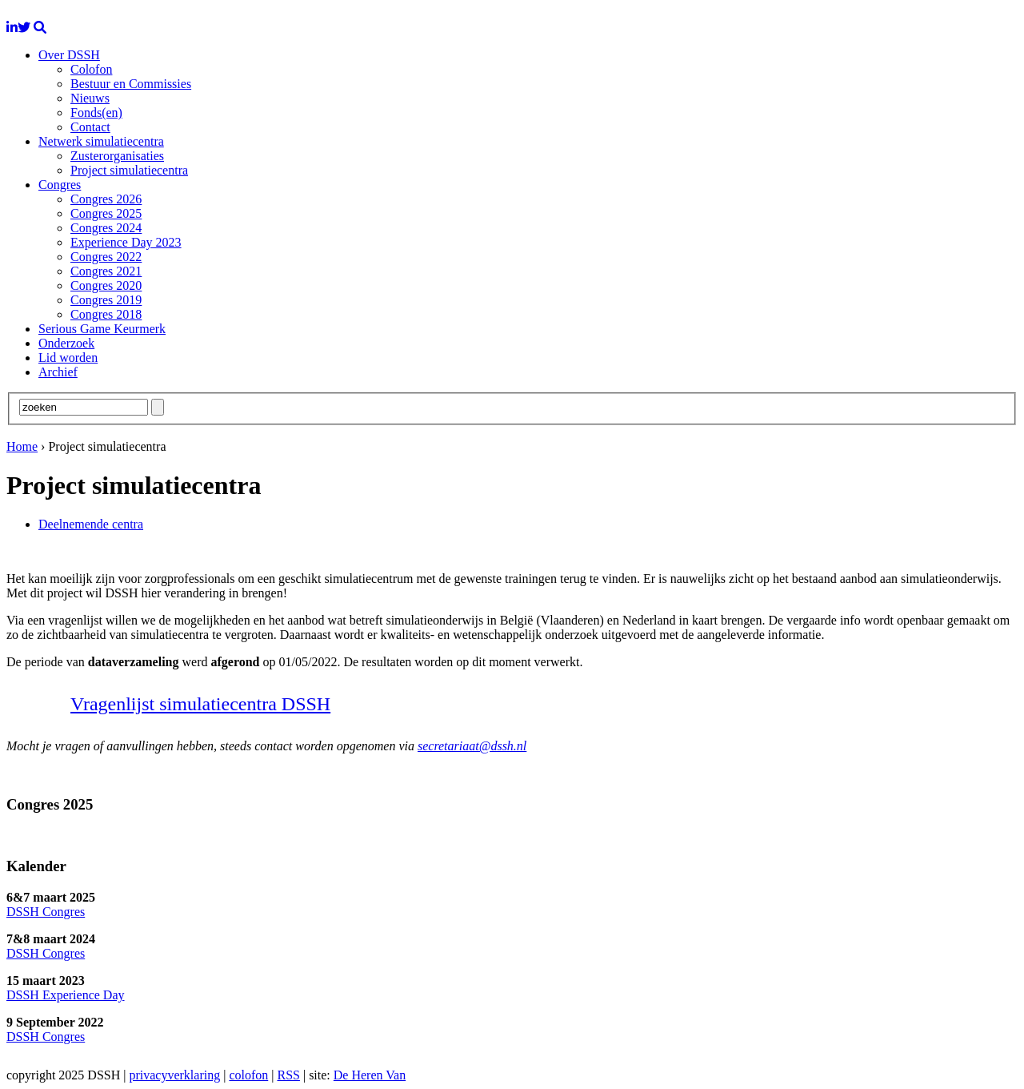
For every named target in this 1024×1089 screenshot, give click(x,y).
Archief (58, 372)
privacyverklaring (174, 1075)
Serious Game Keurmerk (102, 329)
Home (22, 446)
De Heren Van (370, 1075)
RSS (288, 1075)
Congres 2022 (106, 256)
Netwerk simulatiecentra (101, 141)
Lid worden (68, 357)
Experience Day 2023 (126, 242)
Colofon (91, 69)
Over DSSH (69, 55)
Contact (90, 127)
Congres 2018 (106, 314)
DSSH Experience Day (65, 995)
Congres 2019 (106, 300)
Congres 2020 (106, 285)
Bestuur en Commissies (130, 83)
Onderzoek (66, 343)
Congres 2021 (106, 271)
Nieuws (90, 98)
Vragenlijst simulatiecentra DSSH (200, 703)
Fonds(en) (96, 112)
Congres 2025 (106, 213)
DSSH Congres (45, 911)
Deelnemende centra (90, 524)
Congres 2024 (106, 228)
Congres (59, 184)
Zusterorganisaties (117, 156)
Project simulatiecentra (129, 170)
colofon (248, 1075)
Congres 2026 (106, 199)
